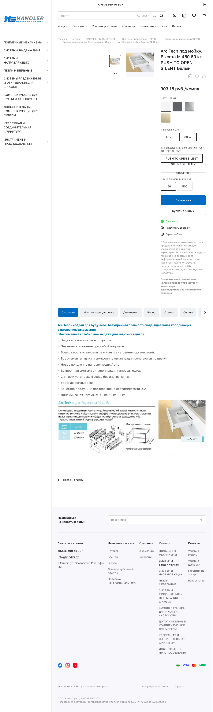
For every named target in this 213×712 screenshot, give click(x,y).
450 (168, 186)
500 (184, 186)
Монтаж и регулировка (99, 312)
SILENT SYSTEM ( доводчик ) (183, 168)
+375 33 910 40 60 (109, 4)
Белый (166, 106)
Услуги (112, 563)
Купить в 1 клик (183, 210)
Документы (130, 312)
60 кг (188, 137)
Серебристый (189, 106)
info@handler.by (68, 557)
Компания (146, 543)
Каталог (113, 550)
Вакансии (145, 557)
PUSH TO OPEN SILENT (182, 158)
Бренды (113, 557)
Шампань (166, 118)
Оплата (188, 312)
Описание (68, 312)
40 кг (169, 137)
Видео (151, 312)
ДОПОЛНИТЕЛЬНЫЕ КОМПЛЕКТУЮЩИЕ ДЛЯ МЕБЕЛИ (172, 625)
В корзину (183, 200)
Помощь (194, 543)
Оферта (179, 686)
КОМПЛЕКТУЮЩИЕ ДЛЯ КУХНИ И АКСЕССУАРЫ (172, 611)
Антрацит (177, 106)
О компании (147, 550)
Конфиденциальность (155, 686)
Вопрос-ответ (197, 580)
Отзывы (169, 312)
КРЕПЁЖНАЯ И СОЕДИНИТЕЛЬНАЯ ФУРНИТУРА (172, 638)
